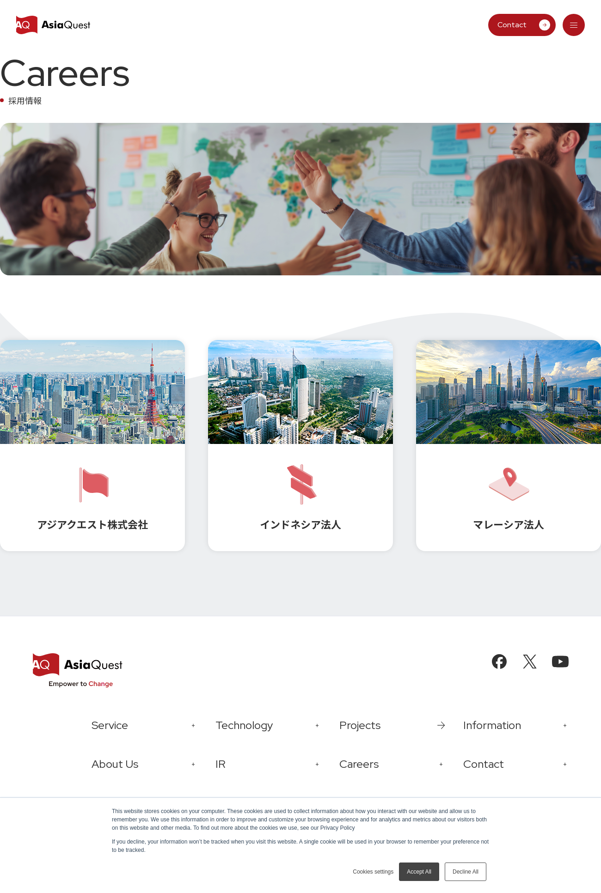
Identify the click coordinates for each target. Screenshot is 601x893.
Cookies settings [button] (373, 872)
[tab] (574, 25)
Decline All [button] (465, 872)
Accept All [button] (419, 872)
